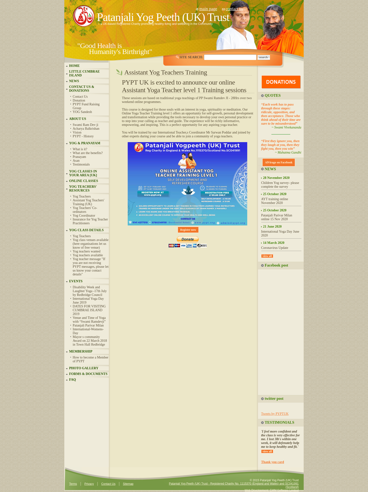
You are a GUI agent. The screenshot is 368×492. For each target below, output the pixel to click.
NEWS (74, 81)
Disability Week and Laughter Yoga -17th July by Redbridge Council (90, 291)
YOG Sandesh (82, 112)
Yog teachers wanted (86, 251)
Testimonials (81, 164)
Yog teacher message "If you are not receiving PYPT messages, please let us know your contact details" (91, 266)
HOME (74, 66)
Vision (77, 132)
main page (208, 8)
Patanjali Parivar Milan (88, 325)
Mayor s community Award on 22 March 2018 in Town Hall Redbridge (90, 340)
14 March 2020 (273, 243)
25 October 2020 (274, 194)
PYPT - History (83, 136)
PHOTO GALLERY (84, 368)
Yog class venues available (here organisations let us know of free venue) (91, 243)
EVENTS (75, 281)
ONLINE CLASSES (83, 181)
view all (267, 256)
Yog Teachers (82, 196)
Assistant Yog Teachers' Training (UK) (88, 202)
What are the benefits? (88, 153)
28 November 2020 (276, 178)
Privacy (89, 484)
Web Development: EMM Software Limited (272, 490)
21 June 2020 (272, 226)
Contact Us (80, 96)
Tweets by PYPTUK (275, 414)
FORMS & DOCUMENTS (88, 374)
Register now (188, 229)
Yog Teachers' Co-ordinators (85, 210)
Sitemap (128, 484)
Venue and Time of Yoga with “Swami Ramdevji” (89, 319)
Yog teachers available (88, 255)
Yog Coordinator (84, 215)
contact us (234, 8)
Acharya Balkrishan (86, 128)
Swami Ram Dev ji (85, 125)
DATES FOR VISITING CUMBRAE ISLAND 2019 (89, 310)
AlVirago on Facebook (278, 162)
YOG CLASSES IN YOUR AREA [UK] (83, 173)
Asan (76, 160)
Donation (79, 100)
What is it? (80, 149)
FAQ (72, 379)
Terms (73, 484)
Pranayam (79, 157)
